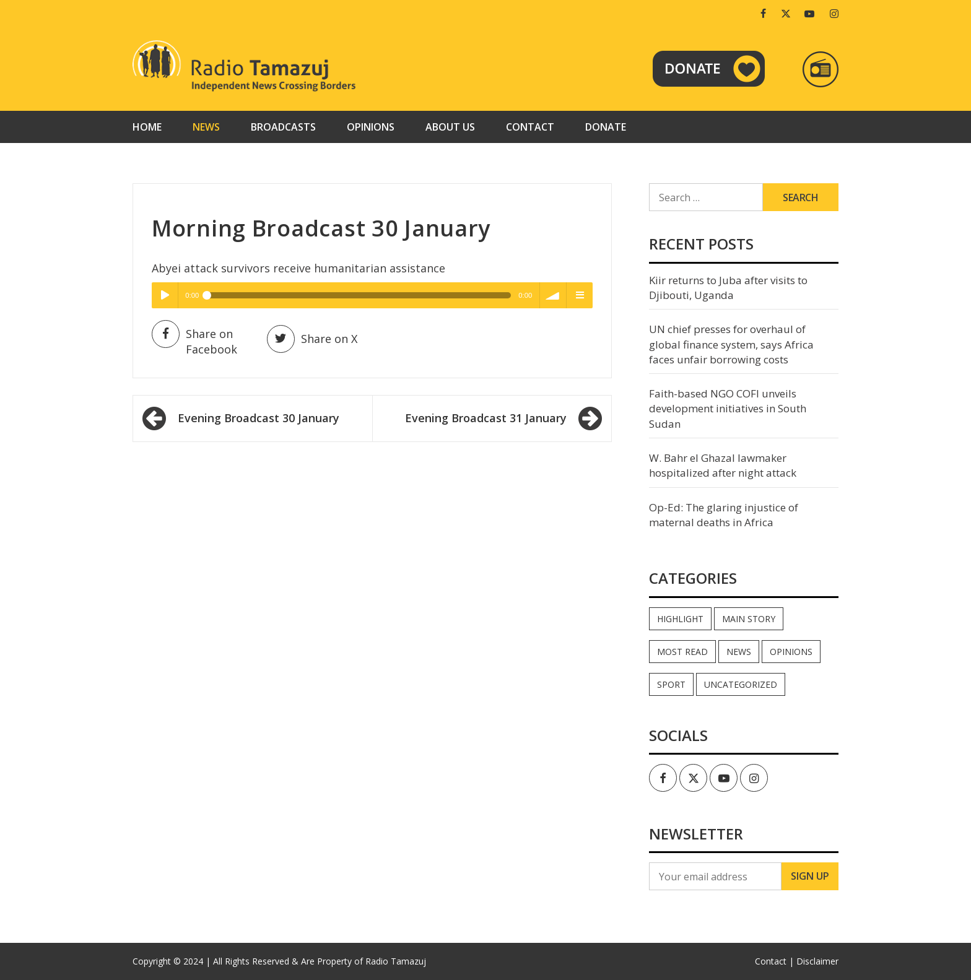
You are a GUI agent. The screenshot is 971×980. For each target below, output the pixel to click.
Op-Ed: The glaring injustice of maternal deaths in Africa (723, 514)
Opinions (370, 127)
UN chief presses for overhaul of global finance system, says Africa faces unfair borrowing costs (731, 344)
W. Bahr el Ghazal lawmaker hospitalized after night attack (722, 465)
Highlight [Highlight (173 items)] (680, 619)
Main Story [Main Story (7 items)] (748, 619)
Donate (605, 127)
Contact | (774, 961)
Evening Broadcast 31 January (486, 417)
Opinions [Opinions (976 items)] (791, 651)
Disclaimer (817, 961)
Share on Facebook (194, 341)
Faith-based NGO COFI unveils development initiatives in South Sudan (727, 408)
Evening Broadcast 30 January (258, 417)
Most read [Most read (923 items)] (682, 651)
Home (147, 127)
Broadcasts (283, 127)
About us (450, 127)
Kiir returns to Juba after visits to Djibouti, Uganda (728, 287)
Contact (530, 127)
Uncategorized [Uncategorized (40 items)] (740, 684)
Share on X (312, 339)
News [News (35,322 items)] (738, 651)
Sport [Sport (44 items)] (671, 684)
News (206, 127)
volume (553, 295)
